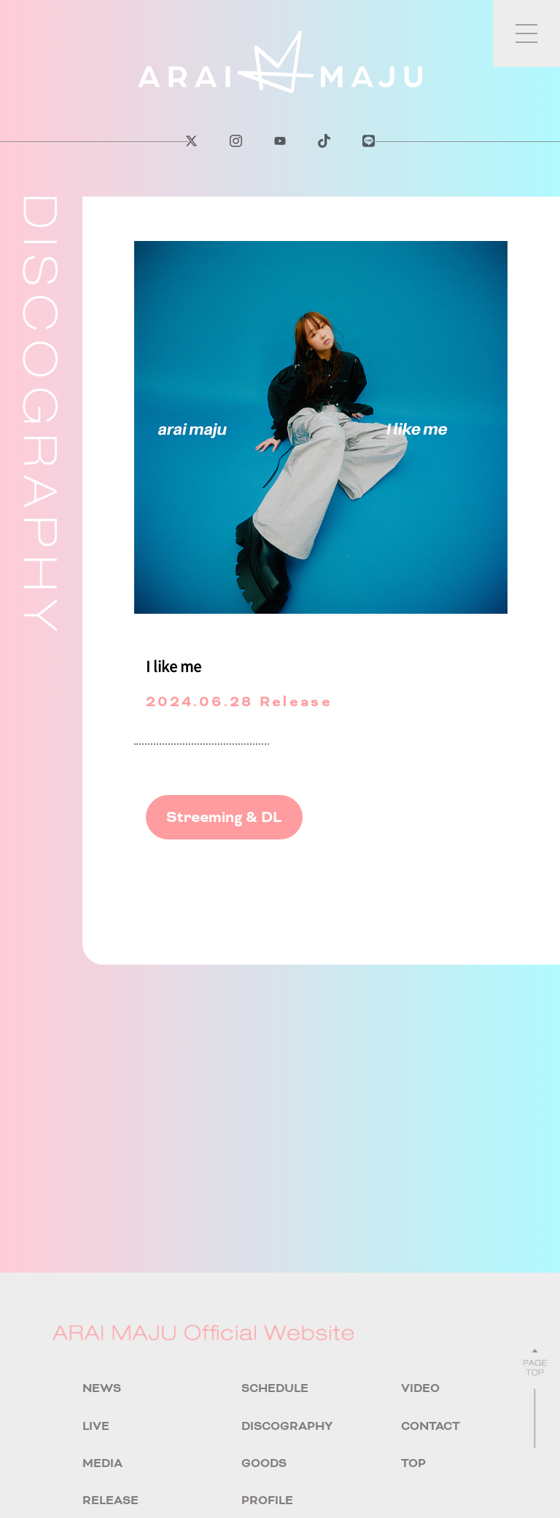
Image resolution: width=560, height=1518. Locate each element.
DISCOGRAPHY (286, 1426)
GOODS (264, 1463)
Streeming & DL (223, 817)
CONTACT (430, 1426)
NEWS (101, 1388)
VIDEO (420, 1388)
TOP (413, 1463)
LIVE (95, 1426)
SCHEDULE (274, 1388)
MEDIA (102, 1463)
